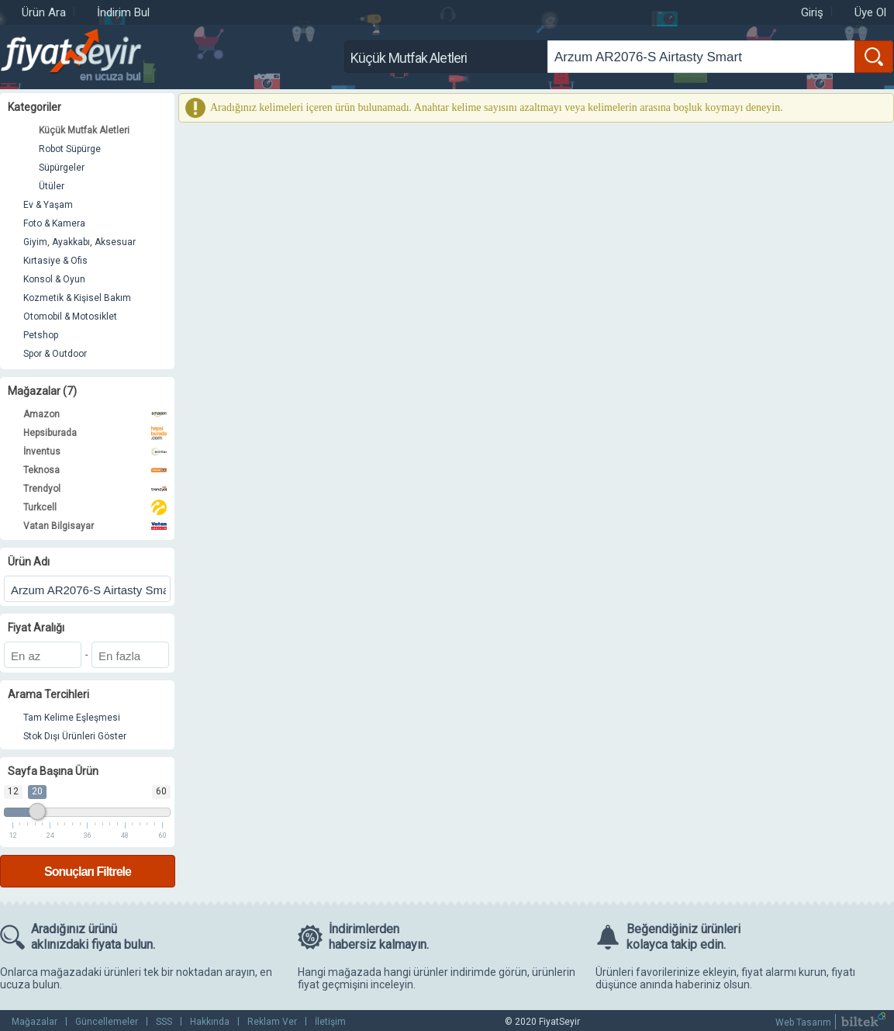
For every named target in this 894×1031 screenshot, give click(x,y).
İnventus (95, 451)
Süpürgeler (62, 167)
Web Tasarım (803, 1022)
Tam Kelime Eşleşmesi (71, 717)
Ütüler (51, 186)
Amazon (95, 414)
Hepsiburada (95, 433)
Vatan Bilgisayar (95, 526)
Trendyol (95, 488)
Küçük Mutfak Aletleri (84, 130)
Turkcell (95, 507)
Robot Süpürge (70, 149)
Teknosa (95, 470)
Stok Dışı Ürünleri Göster (74, 736)
